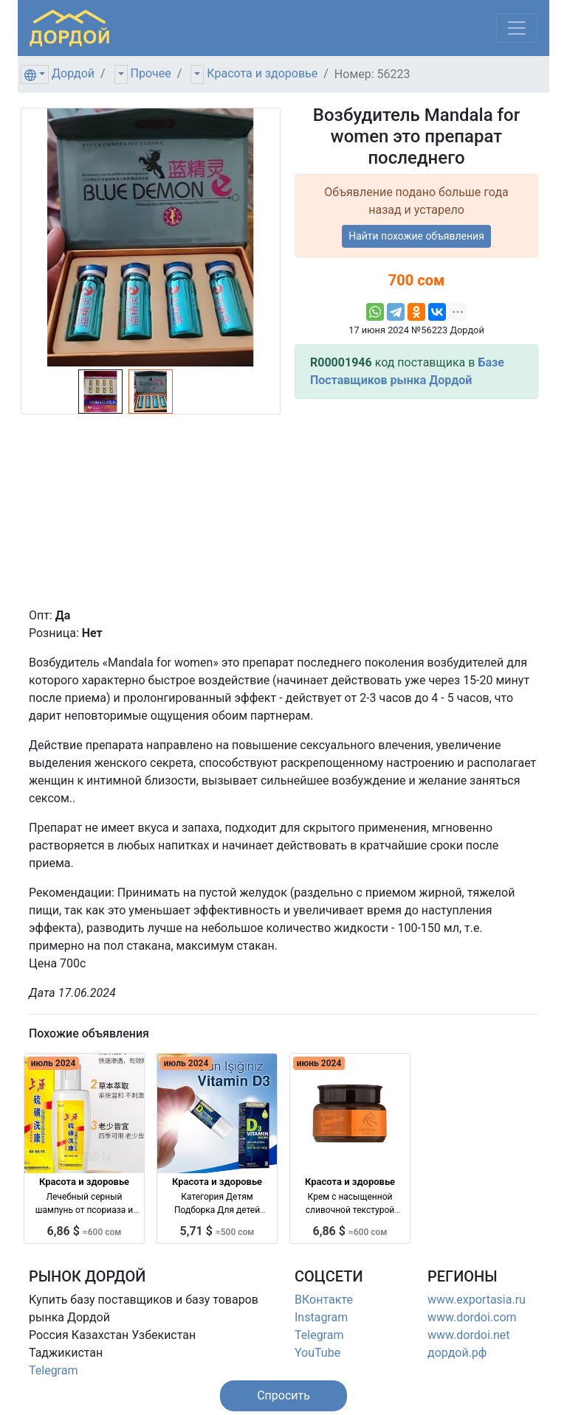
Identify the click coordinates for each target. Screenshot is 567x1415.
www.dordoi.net (468, 1335)
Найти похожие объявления (416, 236)
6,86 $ (84, 1231)
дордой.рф (457, 1353)
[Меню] (516, 28)
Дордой (73, 73)
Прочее (151, 73)
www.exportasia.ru (476, 1300)
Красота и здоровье (262, 73)
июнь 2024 (319, 1063)
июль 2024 (53, 1063)
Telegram (53, 1370)
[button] (283, 1396)
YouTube (317, 1353)
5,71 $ (217, 1231)
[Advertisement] (416, 503)
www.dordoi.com (472, 1317)
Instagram (321, 1317)
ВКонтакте (324, 1300)
